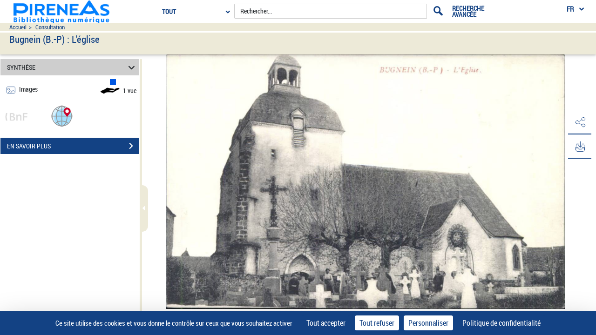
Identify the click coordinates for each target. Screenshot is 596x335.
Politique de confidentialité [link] (501, 323)
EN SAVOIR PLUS (73, 146)
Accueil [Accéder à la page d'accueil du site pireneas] (18, 27)
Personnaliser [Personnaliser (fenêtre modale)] (428, 323)
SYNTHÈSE (72, 67)
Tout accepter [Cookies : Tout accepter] (325, 323)
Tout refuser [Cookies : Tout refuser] (376, 323)
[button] (62, 115)
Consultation (50, 27)
